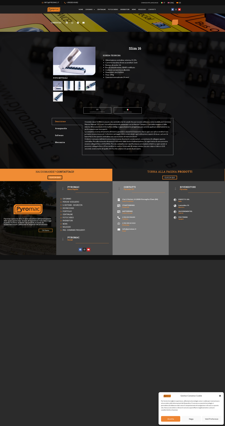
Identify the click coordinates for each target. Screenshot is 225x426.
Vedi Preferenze (211, 419)
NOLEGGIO (142, 9)
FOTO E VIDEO (113, 9)
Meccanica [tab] (60, 164)
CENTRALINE (101, 9)
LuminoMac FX (183, 227)
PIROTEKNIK (183, 239)
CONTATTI (152, 9)
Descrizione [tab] (60, 143)
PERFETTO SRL (184, 221)
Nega (191, 419)
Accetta (170, 419)
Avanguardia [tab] (61, 150)
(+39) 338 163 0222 (128, 245)
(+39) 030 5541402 (128, 239)
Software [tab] (59, 157)
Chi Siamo (90, 9)
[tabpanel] (127, 158)
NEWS (134, 9)
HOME (81, 9)
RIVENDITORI (124, 9)
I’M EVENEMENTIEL (185, 233)
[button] (220, 396)
